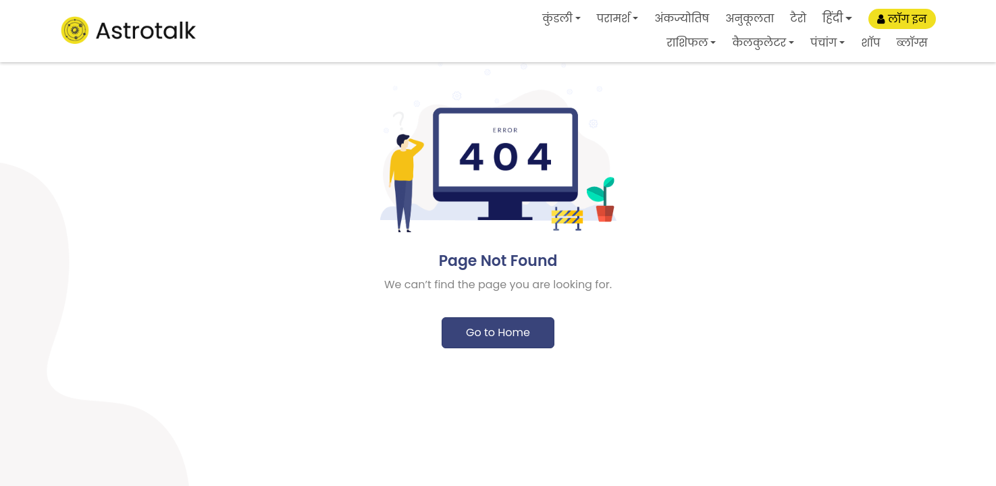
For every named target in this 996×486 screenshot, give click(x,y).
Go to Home (498, 332)
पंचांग (823, 43)
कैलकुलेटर (759, 43)
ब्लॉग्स (911, 43)
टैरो (798, 18)
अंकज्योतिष (681, 18)
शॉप (870, 43)
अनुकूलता (749, 18)
